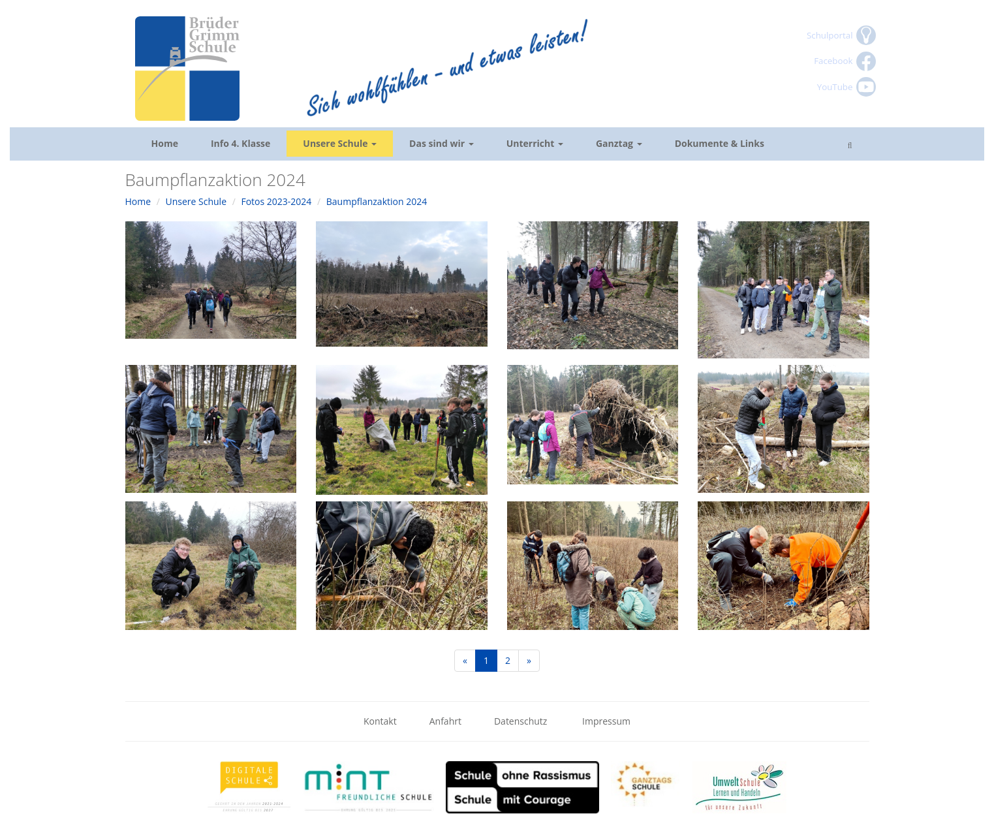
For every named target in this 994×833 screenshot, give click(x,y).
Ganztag (619, 143)
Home (164, 143)
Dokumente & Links (719, 143)
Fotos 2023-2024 (276, 201)
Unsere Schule (340, 143)
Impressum (606, 721)
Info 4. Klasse (240, 143)
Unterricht (534, 143)
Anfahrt (445, 721)
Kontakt (380, 721)
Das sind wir (441, 143)
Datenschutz (522, 721)
